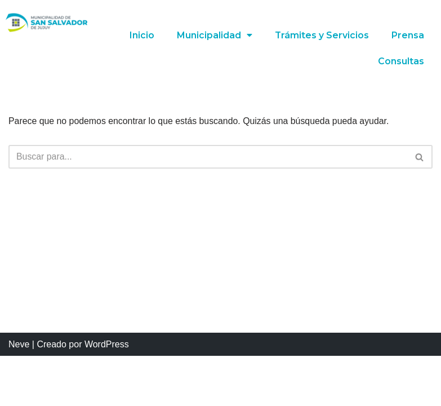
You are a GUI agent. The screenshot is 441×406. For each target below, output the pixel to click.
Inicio (141, 35)
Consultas (401, 61)
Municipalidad (214, 35)
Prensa (407, 35)
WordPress (106, 394)
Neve (18, 394)
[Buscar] (207, 157)
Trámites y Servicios (321, 35)
